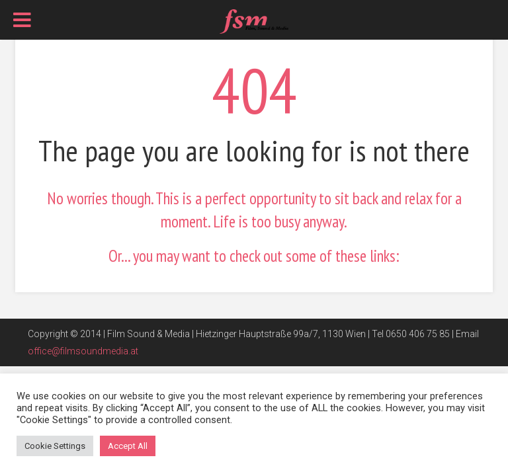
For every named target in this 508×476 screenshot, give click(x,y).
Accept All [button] (128, 446)
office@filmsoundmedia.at (83, 351)
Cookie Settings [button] (54, 446)
